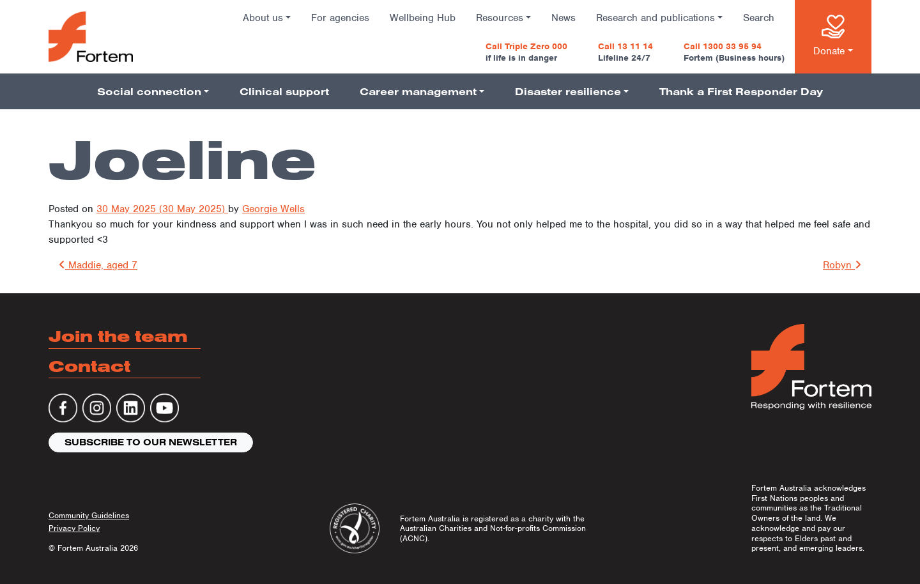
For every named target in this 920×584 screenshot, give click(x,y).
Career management (418, 91)
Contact (89, 366)
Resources (499, 18)
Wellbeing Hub (423, 18)
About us (263, 18)
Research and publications (655, 18)
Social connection (149, 91)
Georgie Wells (273, 209)
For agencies (340, 18)
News (563, 18)
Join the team (118, 336)
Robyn (842, 265)
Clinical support (284, 91)
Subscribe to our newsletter (151, 442)
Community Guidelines (89, 515)
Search (758, 18)
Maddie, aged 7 (98, 265)
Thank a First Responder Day (741, 91)
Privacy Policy (74, 528)
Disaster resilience (568, 91)
